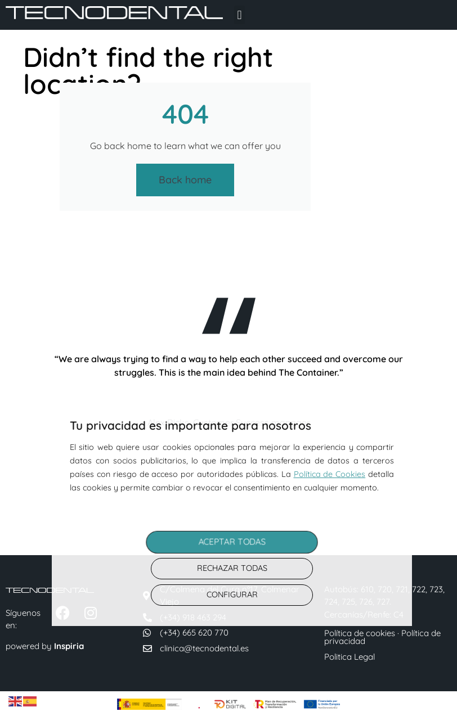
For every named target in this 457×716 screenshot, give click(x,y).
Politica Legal (349, 656)
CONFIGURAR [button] (232, 594)
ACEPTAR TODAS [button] (232, 542)
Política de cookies (360, 633)
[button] (239, 15)
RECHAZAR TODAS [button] (232, 568)
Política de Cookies (330, 474)
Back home (185, 179)
